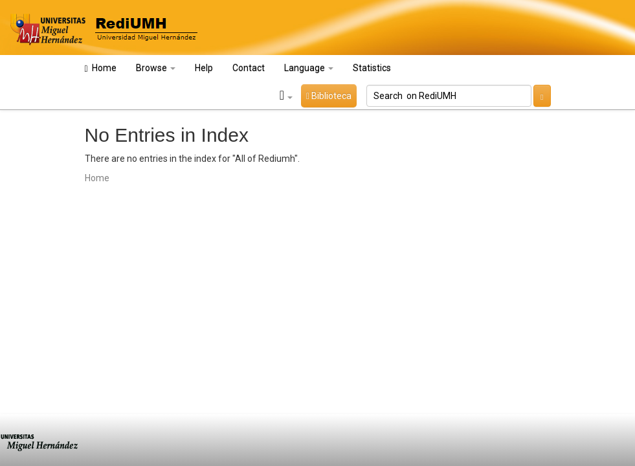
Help (204, 68)
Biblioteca (328, 96)
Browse (155, 68)
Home (101, 68)
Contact (248, 68)
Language (308, 68)
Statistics (372, 68)
